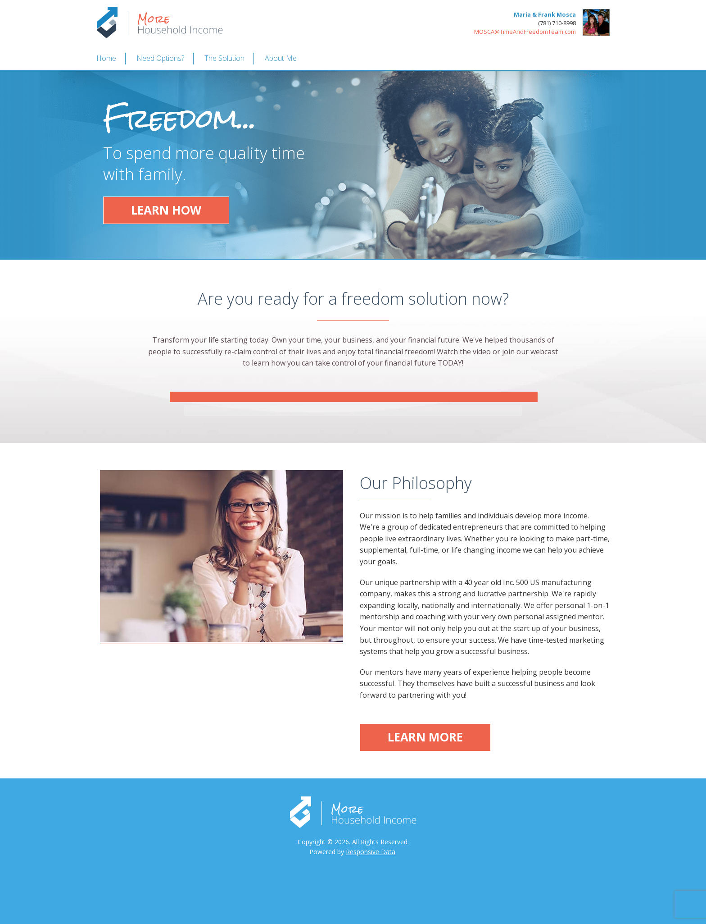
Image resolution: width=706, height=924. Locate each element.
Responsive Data (370, 851)
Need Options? (160, 58)
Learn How (166, 210)
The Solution (224, 58)
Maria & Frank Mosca (545, 14)
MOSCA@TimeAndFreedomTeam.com (525, 31)
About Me (281, 58)
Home (106, 58)
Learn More (425, 737)
